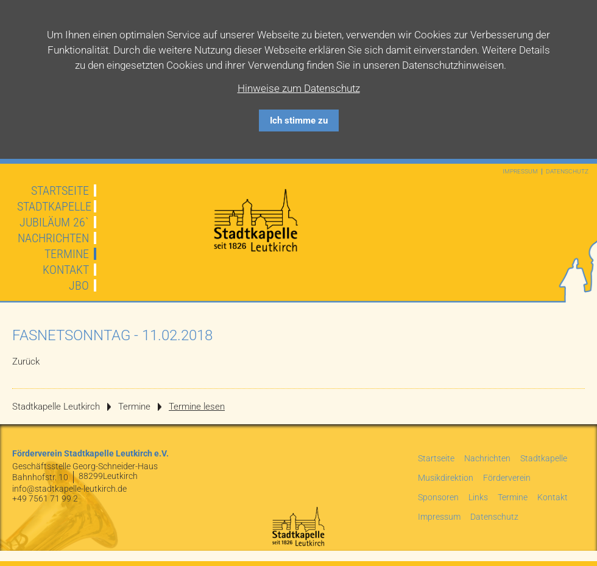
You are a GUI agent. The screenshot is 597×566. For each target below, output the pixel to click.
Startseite (60, 190)
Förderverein (507, 478)
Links (478, 497)
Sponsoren (438, 497)
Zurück (26, 361)
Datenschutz (567, 172)
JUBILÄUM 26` (54, 222)
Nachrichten (53, 238)
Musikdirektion (445, 478)
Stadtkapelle (54, 206)
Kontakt (66, 270)
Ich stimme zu (299, 120)
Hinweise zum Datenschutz (299, 88)
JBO (79, 285)
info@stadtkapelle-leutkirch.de (69, 489)
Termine (66, 254)
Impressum (520, 172)
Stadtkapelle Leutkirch (56, 406)
